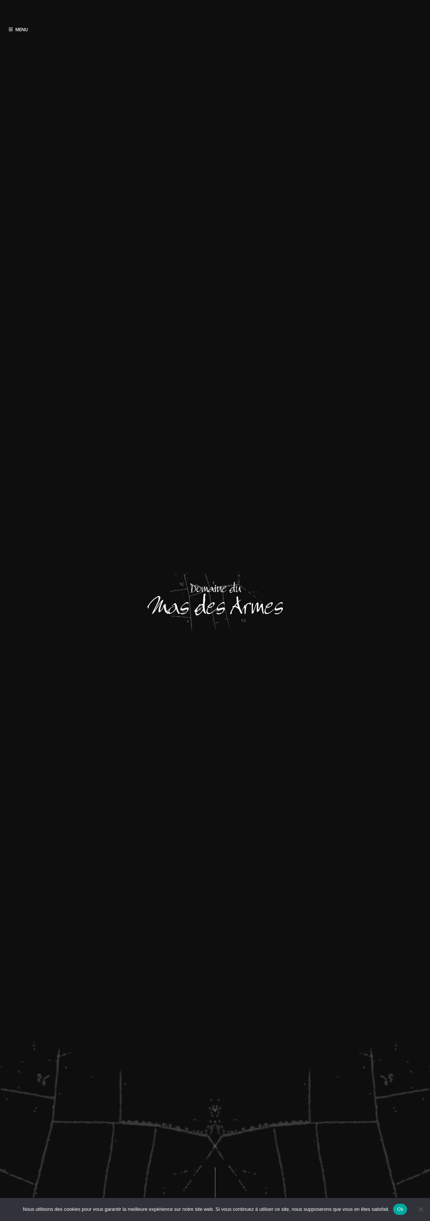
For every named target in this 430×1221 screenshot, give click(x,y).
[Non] (420, 1209)
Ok (400, 1209)
